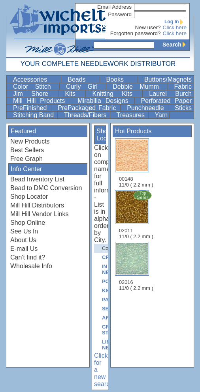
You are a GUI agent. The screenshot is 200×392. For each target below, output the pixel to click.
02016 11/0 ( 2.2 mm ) (136, 266)
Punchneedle (146, 108)
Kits (74, 93)
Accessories (36, 79)
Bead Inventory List (37, 179)
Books (121, 79)
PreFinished (31, 108)
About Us (23, 240)
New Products (30, 141)
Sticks (183, 108)
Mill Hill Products (41, 100)
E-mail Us (24, 248)
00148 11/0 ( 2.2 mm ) (136, 163)
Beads (83, 79)
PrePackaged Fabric (88, 108)
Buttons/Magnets (168, 79)
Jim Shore (35, 93)
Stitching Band (34, 115)
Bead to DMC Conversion (46, 188)
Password (120, 14)
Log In (175, 21)
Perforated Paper (166, 100)
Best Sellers (27, 150)
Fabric (183, 86)
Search (175, 44)
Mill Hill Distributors (37, 205)
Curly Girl (85, 86)
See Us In (24, 231)
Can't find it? (27, 257)
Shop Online (27, 222)
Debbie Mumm (139, 86)
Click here (175, 27)
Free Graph (26, 158)
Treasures (132, 115)
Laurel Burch (170, 93)
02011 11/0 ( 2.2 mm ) (137, 214)
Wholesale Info (31, 266)
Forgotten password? (135, 33)
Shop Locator (29, 196)
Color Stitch (35, 86)
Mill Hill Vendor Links (39, 214)
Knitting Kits (116, 93)
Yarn (161, 115)
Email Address (114, 7)
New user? (148, 27)
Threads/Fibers (86, 115)
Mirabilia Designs (104, 100)
